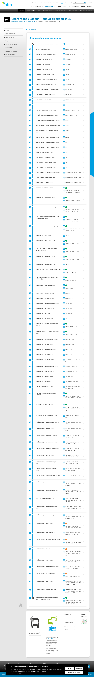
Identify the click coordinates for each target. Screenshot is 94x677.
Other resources (10, 54)
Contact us (34, 2)
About (89, 6)
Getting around (37, 6)
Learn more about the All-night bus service (34, 632)
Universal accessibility (86, 10)
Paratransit (62, 6)
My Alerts (64, 3)
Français (90, 2)
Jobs (40, 2)
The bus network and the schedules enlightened (11, 46)
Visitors (66, 629)
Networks (21, 10)
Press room (55, 2)
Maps (7, 41)
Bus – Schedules (52, 639)
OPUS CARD (67, 619)
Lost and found (67, 626)
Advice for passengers (61, 10)
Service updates (31, 10)
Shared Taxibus (10, 37)
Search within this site (71, 3)
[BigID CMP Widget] (47, 670)
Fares (39, 10)
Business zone (47, 2)
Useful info (50, 6)
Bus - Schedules (29, 21)
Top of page (20, 605)
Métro (7, 30)
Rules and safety (73, 10)
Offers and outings (77, 6)
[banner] (8, 5)
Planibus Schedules (11, 51)
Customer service (47, 10)
